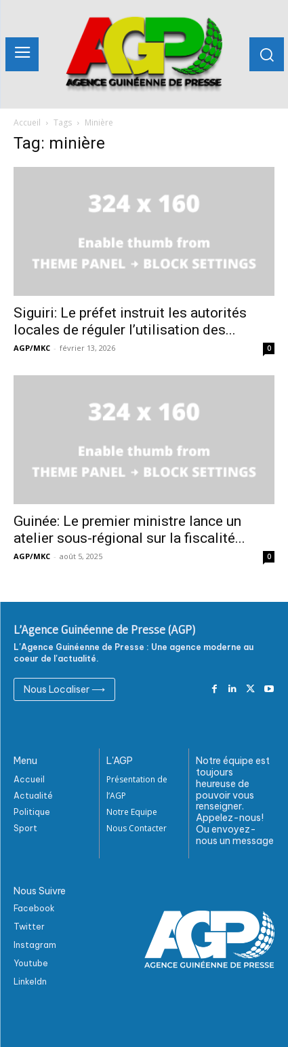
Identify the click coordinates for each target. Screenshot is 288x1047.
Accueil (27, 122)
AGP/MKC (32, 348)
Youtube (31, 963)
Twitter (29, 926)
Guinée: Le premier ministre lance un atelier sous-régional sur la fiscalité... (129, 529)
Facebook (34, 908)
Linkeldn (30, 981)
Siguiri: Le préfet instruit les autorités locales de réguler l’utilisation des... (130, 321)
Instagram (35, 945)
